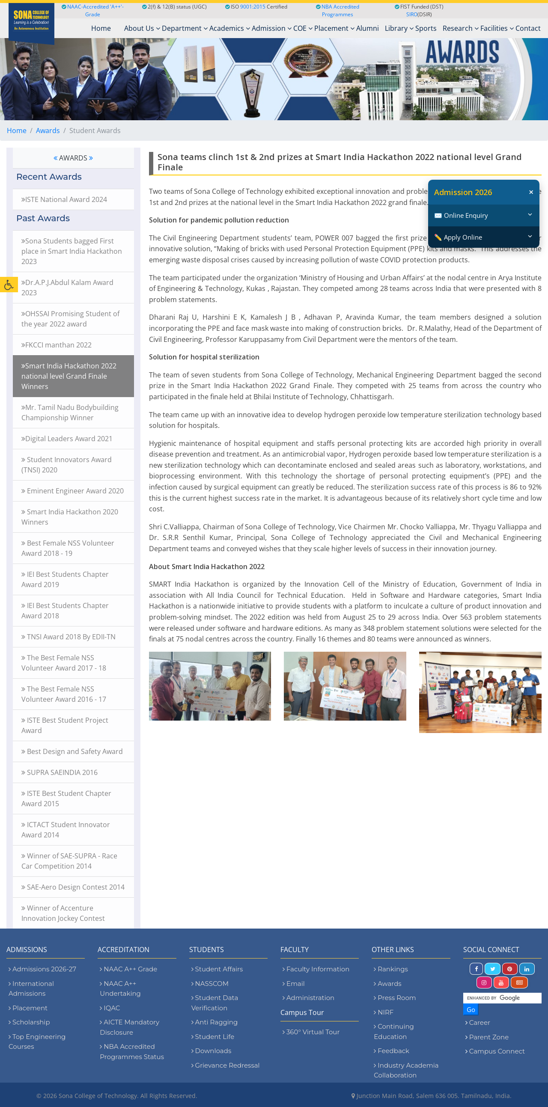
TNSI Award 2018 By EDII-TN (68, 636)
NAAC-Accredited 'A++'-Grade (93, 10)
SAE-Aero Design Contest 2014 (73, 887)
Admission (272, 28)
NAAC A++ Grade (128, 969)
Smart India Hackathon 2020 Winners (69, 517)
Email (294, 983)
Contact (528, 28)
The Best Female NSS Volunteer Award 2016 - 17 (63, 694)
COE (303, 28)
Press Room (395, 998)
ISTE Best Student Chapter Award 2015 (66, 798)
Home (17, 130)
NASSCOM (210, 983)
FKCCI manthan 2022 (56, 345)
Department (185, 28)
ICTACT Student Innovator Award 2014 (65, 830)
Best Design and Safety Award (72, 751)
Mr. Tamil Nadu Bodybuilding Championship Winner (70, 412)
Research (461, 28)
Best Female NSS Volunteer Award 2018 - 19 (67, 548)
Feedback (391, 1051)
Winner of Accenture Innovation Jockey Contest (63, 913)
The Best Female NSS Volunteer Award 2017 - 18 (63, 663)
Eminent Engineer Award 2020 (72, 491)
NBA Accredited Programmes (340, 10)
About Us (142, 28)
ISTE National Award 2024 (64, 199)
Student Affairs (217, 969)
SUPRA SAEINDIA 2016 (59, 772)
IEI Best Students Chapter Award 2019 (65, 579)
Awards (48, 130)
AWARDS (73, 158)
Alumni (367, 28)
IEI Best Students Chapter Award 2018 (65, 610)
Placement (334, 28)
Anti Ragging (214, 1022)
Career (479, 1022)
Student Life (213, 1037)
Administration (308, 998)
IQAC (110, 1008)
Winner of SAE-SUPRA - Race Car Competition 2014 (69, 861)
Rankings (391, 969)
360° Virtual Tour (311, 1032)
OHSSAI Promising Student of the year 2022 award (70, 319)
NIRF (383, 1012)
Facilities (497, 28)
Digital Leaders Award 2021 (67, 438)
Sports (426, 28)
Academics (229, 28)
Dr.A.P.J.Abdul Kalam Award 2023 (67, 287)
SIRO (411, 14)
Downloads (211, 1051)
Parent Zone (489, 1037)
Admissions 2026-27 (42, 969)
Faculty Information (316, 969)
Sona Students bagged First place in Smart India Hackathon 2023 (71, 251)
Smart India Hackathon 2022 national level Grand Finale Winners (68, 376)
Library (399, 28)
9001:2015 (252, 6)
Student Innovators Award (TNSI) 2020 (66, 465)
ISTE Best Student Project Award (64, 725)
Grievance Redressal (225, 1065)
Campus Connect (497, 1051)
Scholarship (29, 1022)
